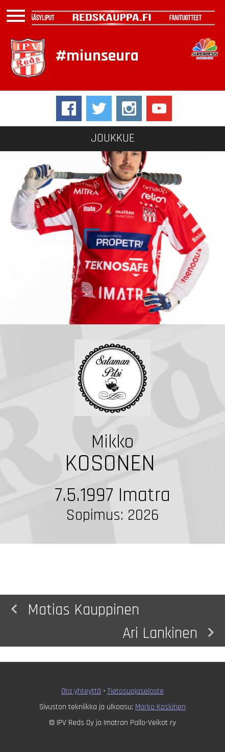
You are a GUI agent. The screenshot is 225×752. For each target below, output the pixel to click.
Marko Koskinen (160, 707)
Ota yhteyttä (81, 691)
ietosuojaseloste (137, 691)
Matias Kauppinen (72, 609)
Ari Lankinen (171, 632)
